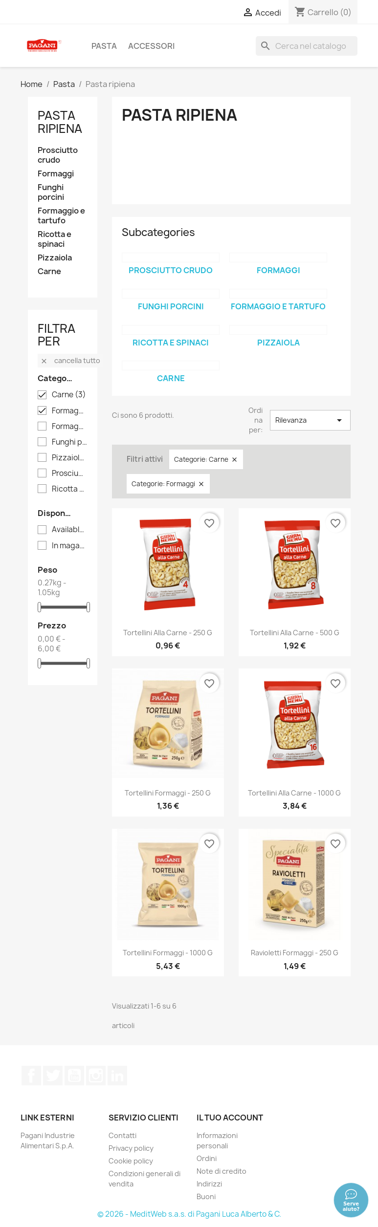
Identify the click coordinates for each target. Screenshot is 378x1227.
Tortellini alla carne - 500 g (294, 632)
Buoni (206, 1196)
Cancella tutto (70, 360)
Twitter (53, 1075)
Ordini (207, 1158)
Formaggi (56, 174)
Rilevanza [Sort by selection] (310, 420)
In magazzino (70, 546)
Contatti (122, 1135)
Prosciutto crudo (58, 155)
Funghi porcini (51, 192)
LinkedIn (117, 1075)
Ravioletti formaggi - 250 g (294, 952)
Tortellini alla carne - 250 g (167, 632)
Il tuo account (230, 1117)
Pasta (104, 46)
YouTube (74, 1075)
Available (70, 530)
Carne (49, 271)
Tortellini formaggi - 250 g (168, 792)
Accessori (151, 46)
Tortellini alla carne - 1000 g (294, 792)
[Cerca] (306, 46)
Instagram (96, 1075)
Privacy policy (131, 1148)
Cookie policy (131, 1160)
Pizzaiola (55, 258)
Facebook (31, 1075)
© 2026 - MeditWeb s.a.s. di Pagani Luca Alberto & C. (189, 1214)
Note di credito (221, 1171)
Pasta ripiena (60, 121)
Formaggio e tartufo (61, 216)
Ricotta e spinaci (54, 239)
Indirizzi (209, 1183)
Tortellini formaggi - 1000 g (168, 952)
